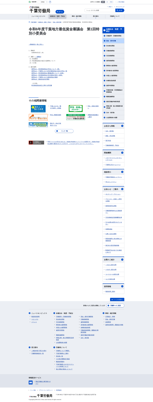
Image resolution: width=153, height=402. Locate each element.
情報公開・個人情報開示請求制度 (114, 107)
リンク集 (33, 390)
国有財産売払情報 (110, 206)
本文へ (111, 6)
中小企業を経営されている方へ (113, 223)
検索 (120, 10)
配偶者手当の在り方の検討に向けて (113, 251)
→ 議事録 (38, 56)
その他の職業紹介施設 (63, 359)
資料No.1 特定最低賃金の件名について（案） (45, 69)
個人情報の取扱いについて (64, 369)
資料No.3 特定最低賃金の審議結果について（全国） (47, 73)
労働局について (61, 347)
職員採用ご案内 (110, 291)
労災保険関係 (110, 55)
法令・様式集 (110, 112)
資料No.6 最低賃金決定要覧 (40, 79)
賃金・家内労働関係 (87, 316)
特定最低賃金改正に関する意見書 (41, 85)
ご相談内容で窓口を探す (38, 350)
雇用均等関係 (110, 85)
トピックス (34, 319)
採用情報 (113, 286)
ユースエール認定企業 (112, 274)
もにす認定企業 (110, 279)
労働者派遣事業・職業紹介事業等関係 (89, 331)
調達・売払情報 (110, 136)
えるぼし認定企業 (110, 269)
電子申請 (108, 140)
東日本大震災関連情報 (112, 245)
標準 (103, 2)
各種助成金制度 (111, 80)
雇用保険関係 (110, 60)
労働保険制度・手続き (112, 145)
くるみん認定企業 (110, 265)
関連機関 (113, 153)
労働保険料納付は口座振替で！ (113, 212)
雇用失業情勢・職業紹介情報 (114, 324)
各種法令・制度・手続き (114, 30)
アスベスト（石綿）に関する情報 (113, 200)
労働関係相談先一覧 (37, 353)
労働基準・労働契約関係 (113, 36)
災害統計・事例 (110, 316)
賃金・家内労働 (111, 41)
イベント (34, 322)
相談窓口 (113, 172)
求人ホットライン (110, 182)
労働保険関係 (110, 51)
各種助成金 (108, 229)
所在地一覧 (59, 356)
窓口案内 (34, 347)
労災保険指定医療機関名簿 (113, 217)
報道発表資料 (35, 316)
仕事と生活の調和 (110, 234)
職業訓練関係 (110, 96)
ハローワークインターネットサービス (113, 159)
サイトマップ (120, 6)
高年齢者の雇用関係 (112, 70)
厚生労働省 (121, 2)
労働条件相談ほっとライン (113, 177)
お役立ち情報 (113, 126)
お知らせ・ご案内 (113, 189)
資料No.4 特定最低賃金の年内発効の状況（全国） (47, 75)
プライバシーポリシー (46, 390)
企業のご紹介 (113, 260)
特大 (111, 2)
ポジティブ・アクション (113, 194)
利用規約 (59, 390)
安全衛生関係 (110, 46)
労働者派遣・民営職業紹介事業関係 (114, 91)
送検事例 (108, 322)
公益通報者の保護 (111, 117)
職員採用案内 (60, 361)
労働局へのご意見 (115, 305)
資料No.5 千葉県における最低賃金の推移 (44, 77)
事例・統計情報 (110, 313)
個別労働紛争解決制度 (113, 101)
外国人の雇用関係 (111, 75)
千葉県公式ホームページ (113, 164)
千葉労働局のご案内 (62, 353)
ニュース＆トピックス (39, 313)
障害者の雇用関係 (111, 65)
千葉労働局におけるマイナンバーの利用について (65, 365)
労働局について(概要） (63, 350)
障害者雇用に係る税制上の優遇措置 (113, 240)
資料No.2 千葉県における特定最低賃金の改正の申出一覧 (49, 71)
